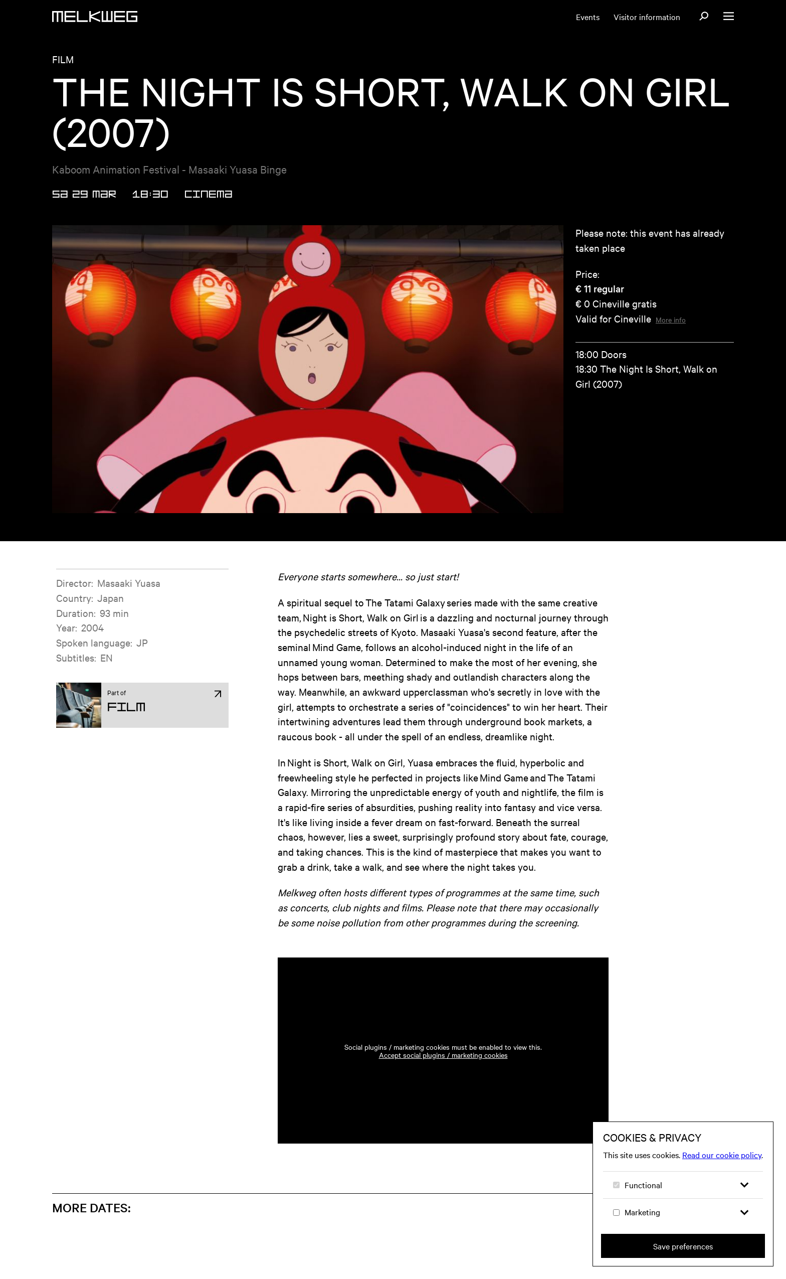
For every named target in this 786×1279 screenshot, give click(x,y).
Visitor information (647, 16)
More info (671, 319)
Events (588, 16)
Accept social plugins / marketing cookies (443, 1055)
